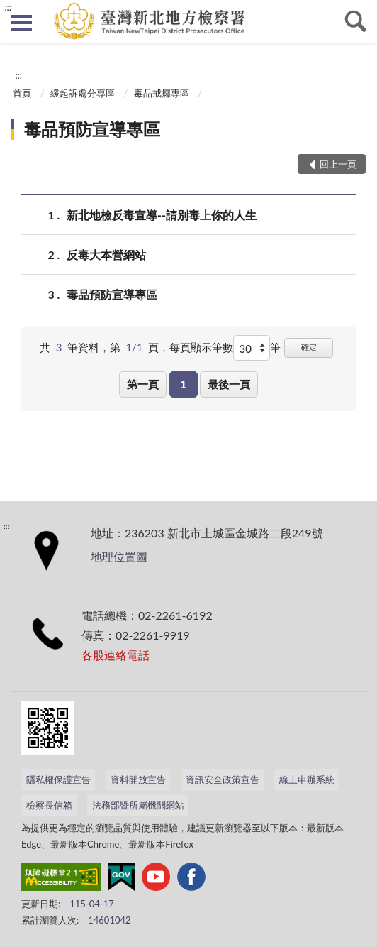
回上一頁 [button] (338, 164)
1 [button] (183, 384)
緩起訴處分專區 (82, 93)
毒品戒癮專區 (161, 93)
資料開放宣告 (138, 779)
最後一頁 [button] (229, 384)
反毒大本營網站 (106, 254)
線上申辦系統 (306, 779)
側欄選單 (21, 23)
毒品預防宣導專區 (92, 129)
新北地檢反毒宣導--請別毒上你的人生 (162, 215)
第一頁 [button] (143, 384)
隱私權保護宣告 (58, 779)
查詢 (355, 21)
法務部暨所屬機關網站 (138, 805)
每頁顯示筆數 (201, 347)
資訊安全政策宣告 (222, 779)
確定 (309, 346)
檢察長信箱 (49, 805)
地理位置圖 (119, 556)
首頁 (22, 93)
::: (7, 7)
